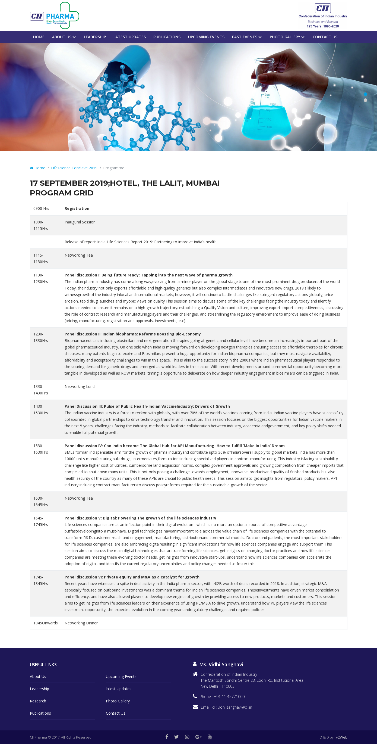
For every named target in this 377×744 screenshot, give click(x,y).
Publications (166, 36)
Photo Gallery (285, 36)
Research (38, 700)
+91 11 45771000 (229, 696)
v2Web (341, 737)
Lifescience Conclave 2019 (74, 167)
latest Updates (118, 688)
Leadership (95, 36)
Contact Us (325, 36)
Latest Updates (129, 36)
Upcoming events (206, 36)
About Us (61, 36)
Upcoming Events (121, 676)
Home (39, 36)
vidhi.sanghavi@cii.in (235, 707)
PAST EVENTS (244, 36)
